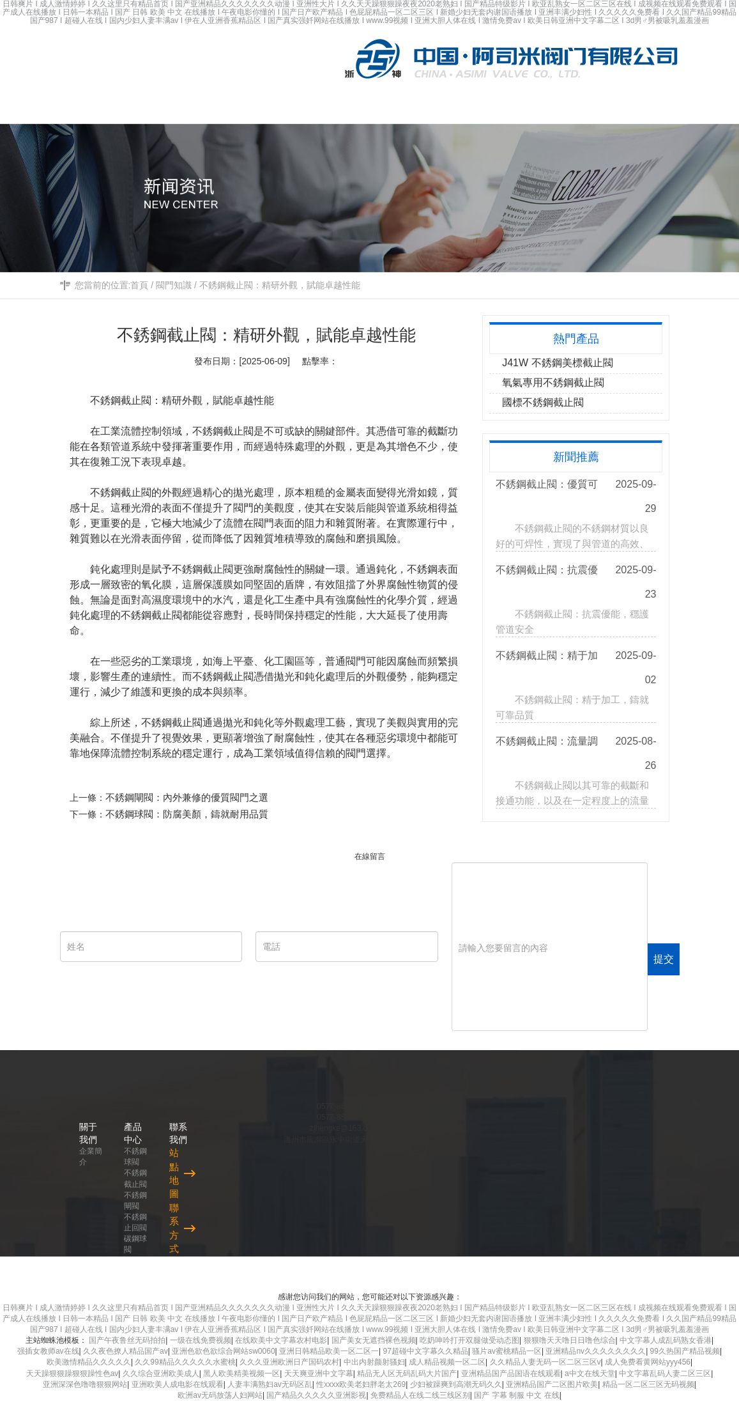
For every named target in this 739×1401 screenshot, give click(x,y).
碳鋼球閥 (135, 1244)
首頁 (139, 285)
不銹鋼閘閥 (135, 1201)
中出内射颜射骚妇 (374, 1362)
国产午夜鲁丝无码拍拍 (127, 1340)
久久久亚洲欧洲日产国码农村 (289, 1362)
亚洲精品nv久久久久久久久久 (595, 1351)
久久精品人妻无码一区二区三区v (545, 1362)
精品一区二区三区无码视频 (648, 1384)
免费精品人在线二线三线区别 (420, 1395)
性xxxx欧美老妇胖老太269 (361, 1384)
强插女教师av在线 (48, 1351)
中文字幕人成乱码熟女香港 (666, 1340)
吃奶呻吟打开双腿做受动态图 (469, 1340)
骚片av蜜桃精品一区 (507, 1351)
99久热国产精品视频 (685, 1351)
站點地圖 (174, 1173)
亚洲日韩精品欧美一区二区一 (329, 1351)
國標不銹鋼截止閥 (543, 402)
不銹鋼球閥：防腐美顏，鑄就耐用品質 (193, 814)
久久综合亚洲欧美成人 (161, 1373)
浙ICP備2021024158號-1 (614, 1274)
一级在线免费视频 (200, 1340)
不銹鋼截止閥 (135, 1178)
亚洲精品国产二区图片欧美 (552, 1384)
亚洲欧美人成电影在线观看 (178, 1384)
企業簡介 (90, 1156)
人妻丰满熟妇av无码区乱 (269, 1384)
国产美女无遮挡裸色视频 (373, 1340)
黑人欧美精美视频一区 (241, 1373)
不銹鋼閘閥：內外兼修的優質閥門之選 (193, 797)
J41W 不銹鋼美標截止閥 (557, 362)
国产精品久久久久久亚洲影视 (316, 1395)
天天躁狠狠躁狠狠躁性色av (72, 1373)
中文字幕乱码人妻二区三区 (665, 1373)
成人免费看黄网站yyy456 (647, 1362)
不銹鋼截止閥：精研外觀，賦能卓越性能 (279, 285)
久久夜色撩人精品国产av (125, 1351)
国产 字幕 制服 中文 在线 (516, 1395)
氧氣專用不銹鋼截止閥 (553, 382)
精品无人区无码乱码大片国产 (407, 1373)
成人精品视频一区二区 (447, 1362)
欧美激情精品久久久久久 (89, 1362)
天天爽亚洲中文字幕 (318, 1373)
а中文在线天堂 (590, 1373)
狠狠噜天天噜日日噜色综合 (570, 1340)
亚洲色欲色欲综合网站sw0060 (223, 1351)
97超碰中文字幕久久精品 (425, 1351)
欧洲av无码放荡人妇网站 (220, 1395)
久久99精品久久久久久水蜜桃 (185, 1362)
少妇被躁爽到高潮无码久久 (456, 1384)
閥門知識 (174, 285)
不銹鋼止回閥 (135, 1222)
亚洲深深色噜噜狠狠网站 (85, 1384)
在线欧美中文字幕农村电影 (281, 1340)
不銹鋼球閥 (135, 1156)
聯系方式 (174, 1228)
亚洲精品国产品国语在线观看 (511, 1373)
